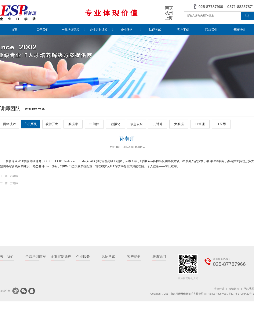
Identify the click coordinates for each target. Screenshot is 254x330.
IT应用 (221, 124)
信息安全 (136, 124)
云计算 (158, 124)
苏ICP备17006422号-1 (241, 293)
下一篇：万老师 (9, 183)
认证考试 (155, 29)
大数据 (179, 124)
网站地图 (249, 288)
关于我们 (42, 29)
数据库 (73, 124)
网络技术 (9, 124)
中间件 (94, 124)
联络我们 (211, 29)
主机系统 (30, 124)
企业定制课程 (99, 29)
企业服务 (127, 29)
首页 (14, 29)
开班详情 (239, 29)
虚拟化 (115, 124)
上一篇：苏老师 (9, 176)
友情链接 (234, 288)
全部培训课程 (70, 29)
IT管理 (199, 124)
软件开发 (52, 124)
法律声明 (219, 288)
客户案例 (183, 29)
